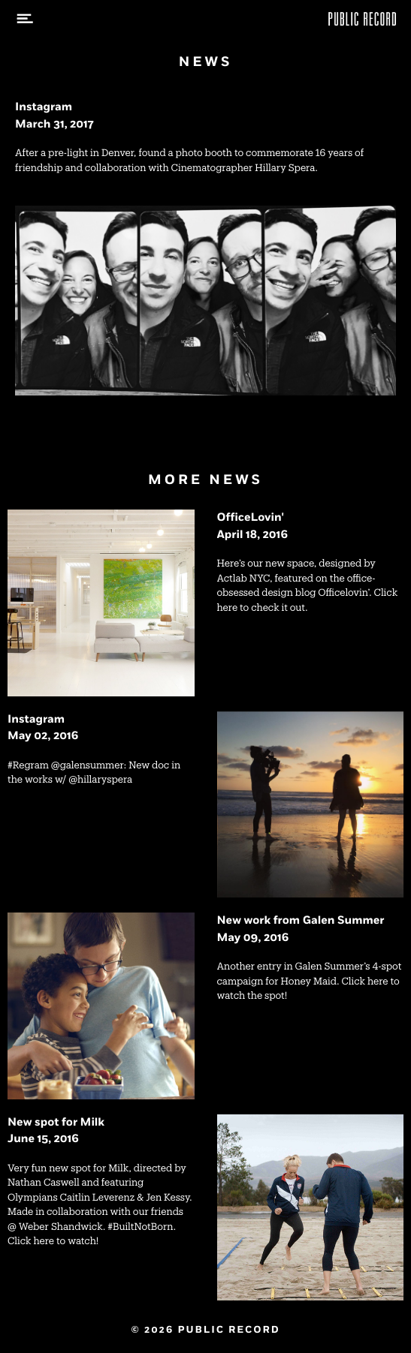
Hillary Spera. (286, 168)
